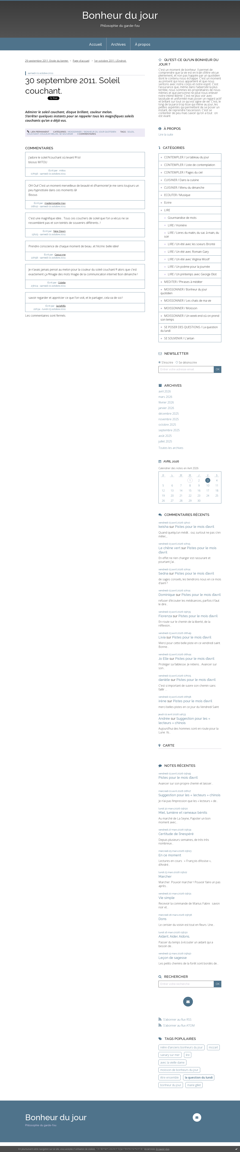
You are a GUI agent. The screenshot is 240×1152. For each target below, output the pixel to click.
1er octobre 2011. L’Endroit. (110, 60)
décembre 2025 (168, 414)
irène (162, 701)
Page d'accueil (81, 60)
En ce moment (169, 855)
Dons (162, 919)
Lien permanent (38, 132)
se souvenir (66, 134)
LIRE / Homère (177, 225)
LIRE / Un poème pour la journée (189, 267)
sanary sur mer (170, 1055)
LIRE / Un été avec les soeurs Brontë (191, 244)
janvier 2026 (166, 408)
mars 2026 (165, 397)
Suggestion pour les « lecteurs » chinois (189, 795)
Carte (168, 745)
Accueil (95, 44)
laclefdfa (61, 306)
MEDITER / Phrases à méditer (183, 282)
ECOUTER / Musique (177, 195)
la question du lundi (199, 1077)
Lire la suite (165, 134)
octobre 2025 (167, 425)
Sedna (163, 573)
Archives (118, 44)
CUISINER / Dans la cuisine (181, 180)
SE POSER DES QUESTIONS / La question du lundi (189, 329)
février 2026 (166, 402)
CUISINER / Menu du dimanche (184, 188)
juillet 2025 (165, 441)
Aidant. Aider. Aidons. (174, 936)
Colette (62, 282)
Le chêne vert (169, 548)
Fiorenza (165, 616)
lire (188, 1055)
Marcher (165, 876)
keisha (163, 527)
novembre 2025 (168, 419)
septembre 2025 (169, 430)
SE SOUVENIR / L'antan (179, 338)
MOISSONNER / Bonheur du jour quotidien (92, 132)
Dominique (166, 595)
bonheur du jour (170, 1085)
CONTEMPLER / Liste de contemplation (189, 165)
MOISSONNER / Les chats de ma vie (187, 301)
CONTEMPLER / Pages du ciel (183, 172)
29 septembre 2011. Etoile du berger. (47, 60)
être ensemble (169, 1077)
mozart (213, 1047)
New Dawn (59, 231)
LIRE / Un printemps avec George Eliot (192, 274)
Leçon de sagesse (172, 958)
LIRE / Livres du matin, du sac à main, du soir (191, 234)
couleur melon (49, 134)
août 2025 (165, 436)
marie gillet (194, 1085)
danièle (164, 680)
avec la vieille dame (172, 1062)
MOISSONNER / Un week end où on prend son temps (189, 317)
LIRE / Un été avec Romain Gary (188, 252)
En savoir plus (162, 1149)
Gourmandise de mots (182, 218)
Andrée (164, 718)
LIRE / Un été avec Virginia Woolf (188, 259)
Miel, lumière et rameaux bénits (182, 812)
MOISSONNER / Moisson (180, 308)
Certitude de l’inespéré (176, 834)
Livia (162, 637)
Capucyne (60, 254)
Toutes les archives (170, 448)
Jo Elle (163, 658)
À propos (142, 44)
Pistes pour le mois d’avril (194, 527)
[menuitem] (95, 44)
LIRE (167, 210)
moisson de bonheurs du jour (179, 1070)
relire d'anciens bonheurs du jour (181, 1047)
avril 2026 (164, 391)
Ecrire (168, 203)
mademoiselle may (55, 203)
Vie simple (166, 898)
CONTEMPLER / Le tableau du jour (186, 157)
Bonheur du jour (120, 15)
